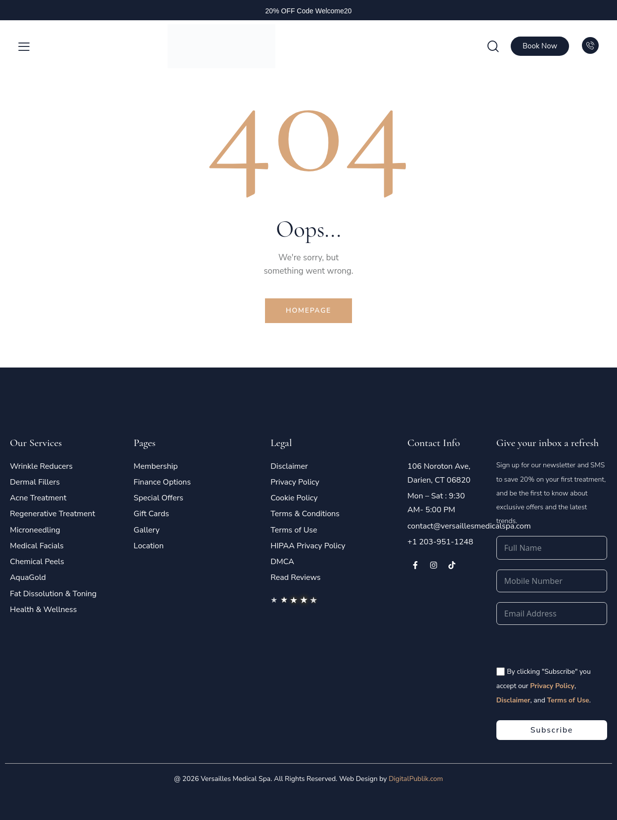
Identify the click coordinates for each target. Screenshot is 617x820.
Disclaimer (513, 700)
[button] (24, 46)
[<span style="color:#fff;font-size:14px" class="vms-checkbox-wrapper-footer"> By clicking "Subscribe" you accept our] (500, 671)
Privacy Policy (552, 686)
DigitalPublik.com (416, 778)
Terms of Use (568, 700)
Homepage (308, 310)
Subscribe (551, 730)
